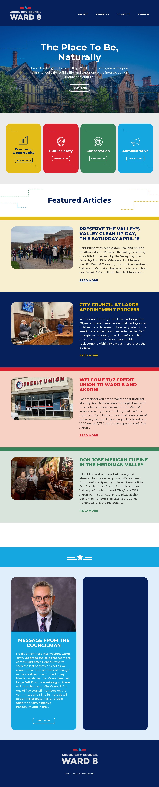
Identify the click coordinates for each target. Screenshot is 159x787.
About (83, 14)
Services (102, 14)
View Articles (24, 160)
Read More (79, 87)
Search (143, 14)
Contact (123, 14)
